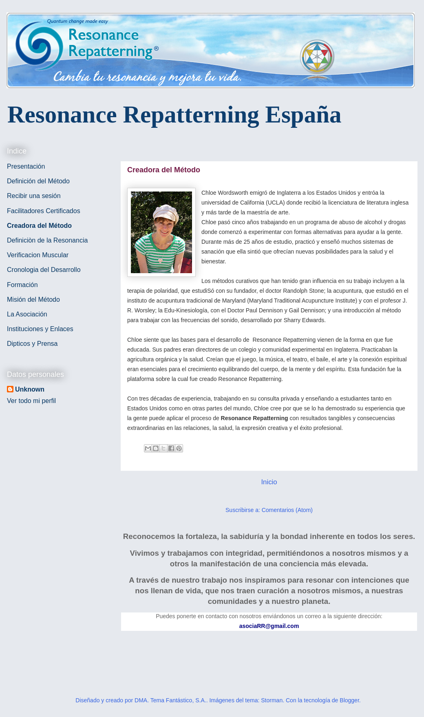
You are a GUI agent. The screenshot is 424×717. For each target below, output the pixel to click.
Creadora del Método (39, 225)
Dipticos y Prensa (32, 343)
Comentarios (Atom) (287, 510)
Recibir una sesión (34, 195)
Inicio (269, 482)
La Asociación (27, 314)
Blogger (349, 700)
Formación (22, 284)
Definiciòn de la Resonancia (47, 240)
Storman (272, 700)
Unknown (29, 389)
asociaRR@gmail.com (269, 626)
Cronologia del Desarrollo (44, 269)
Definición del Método (38, 181)
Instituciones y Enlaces (40, 328)
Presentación (26, 166)
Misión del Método (33, 299)
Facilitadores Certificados (43, 210)
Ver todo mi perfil (31, 400)
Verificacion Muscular (37, 255)
